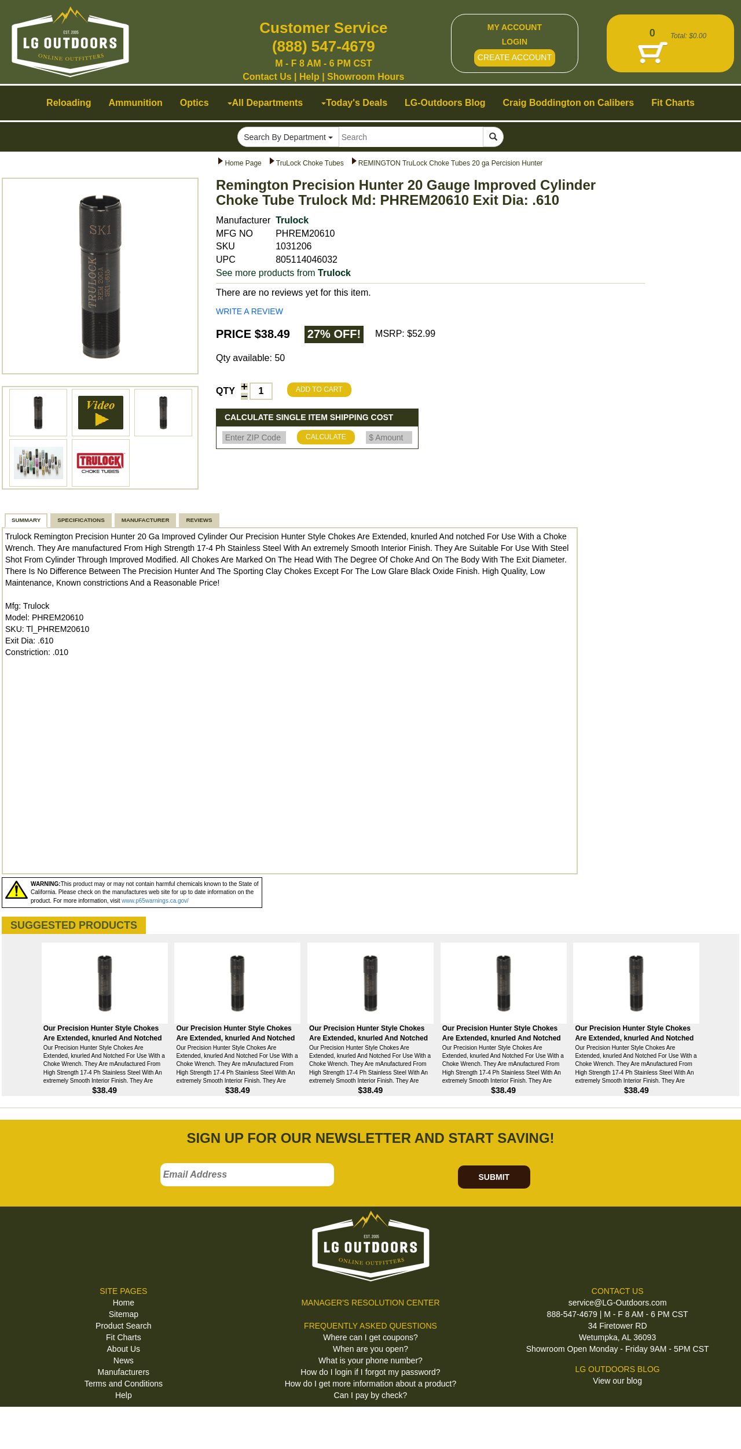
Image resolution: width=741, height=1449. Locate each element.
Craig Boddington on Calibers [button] (568, 103)
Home (123, 1302)
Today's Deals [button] (354, 103)
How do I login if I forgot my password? (370, 1372)
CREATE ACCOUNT (515, 57)
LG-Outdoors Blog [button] (445, 103)
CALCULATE (326, 437)
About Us (124, 1349)
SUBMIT (493, 1177)
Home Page (243, 163)
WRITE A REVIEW (249, 311)
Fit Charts (123, 1337)
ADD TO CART (319, 389)
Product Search (124, 1325)
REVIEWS (199, 520)
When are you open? (370, 1349)
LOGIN (514, 41)
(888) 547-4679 (323, 46)
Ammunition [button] (135, 103)
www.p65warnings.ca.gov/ (155, 901)
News (123, 1360)
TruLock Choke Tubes (310, 163)
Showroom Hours (365, 77)
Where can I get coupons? (370, 1337)
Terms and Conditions (124, 1383)
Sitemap (123, 1314)
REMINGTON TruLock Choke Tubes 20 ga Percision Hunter (450, 163)
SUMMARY (26, 520)
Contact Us (267, 77)
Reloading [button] (68, 103)
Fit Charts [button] (673, 103)
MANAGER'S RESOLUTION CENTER (370, 1302)
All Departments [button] (265, 103)
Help (309, 77)
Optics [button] (194, 103)
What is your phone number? (370, 1360)
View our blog (617, 1380)
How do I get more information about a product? (371, 1383)
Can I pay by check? (371, 1395)
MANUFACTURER (146, 520)
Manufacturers (123, 1372)
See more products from (283, 273)
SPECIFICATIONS (80, 520)
